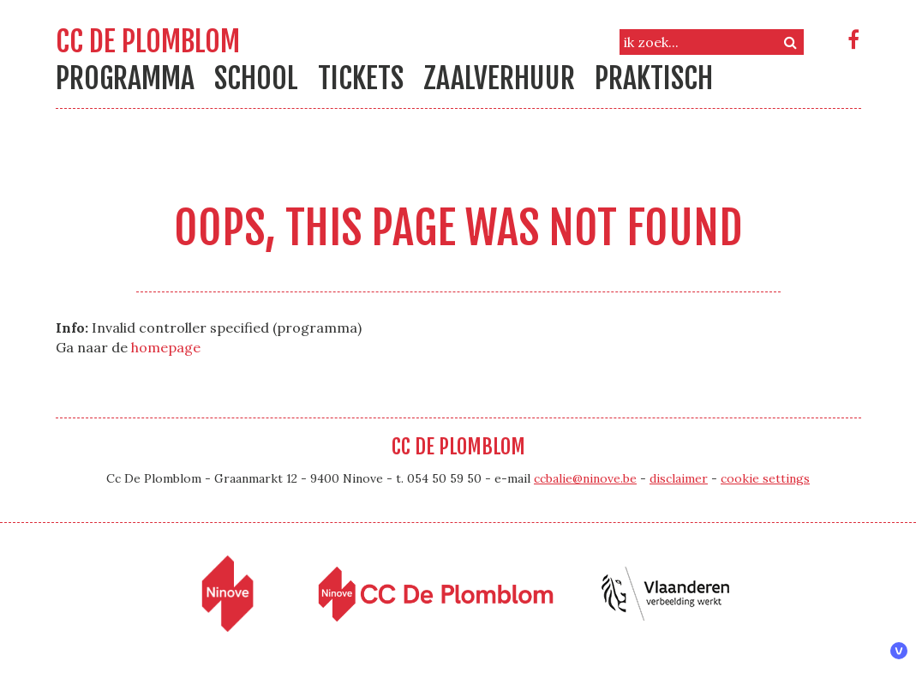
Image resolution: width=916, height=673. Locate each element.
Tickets (361, 78)
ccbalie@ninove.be (585, 478)
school (256, 78)
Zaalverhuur (499, 78)
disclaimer (679, 478)
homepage (166, 347)
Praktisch (654, 78)
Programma (125, 78)
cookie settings (765, 478)
